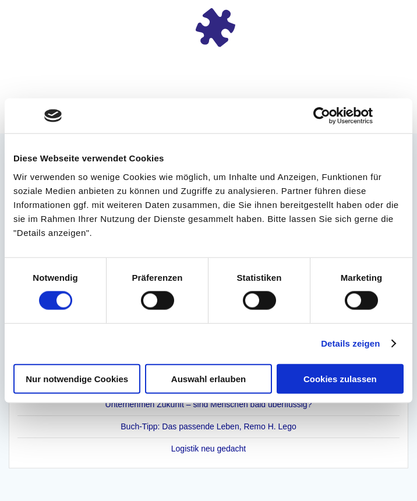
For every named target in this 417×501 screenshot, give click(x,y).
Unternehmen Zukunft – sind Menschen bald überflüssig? (208, 404)
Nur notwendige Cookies (77, 378)
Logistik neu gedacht (208, 448)
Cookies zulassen (340, 378)
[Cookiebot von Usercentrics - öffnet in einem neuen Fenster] (322, 116)
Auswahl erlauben (208, 378)
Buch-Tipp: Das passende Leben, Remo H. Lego (208, 426)
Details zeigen (350, 343)
